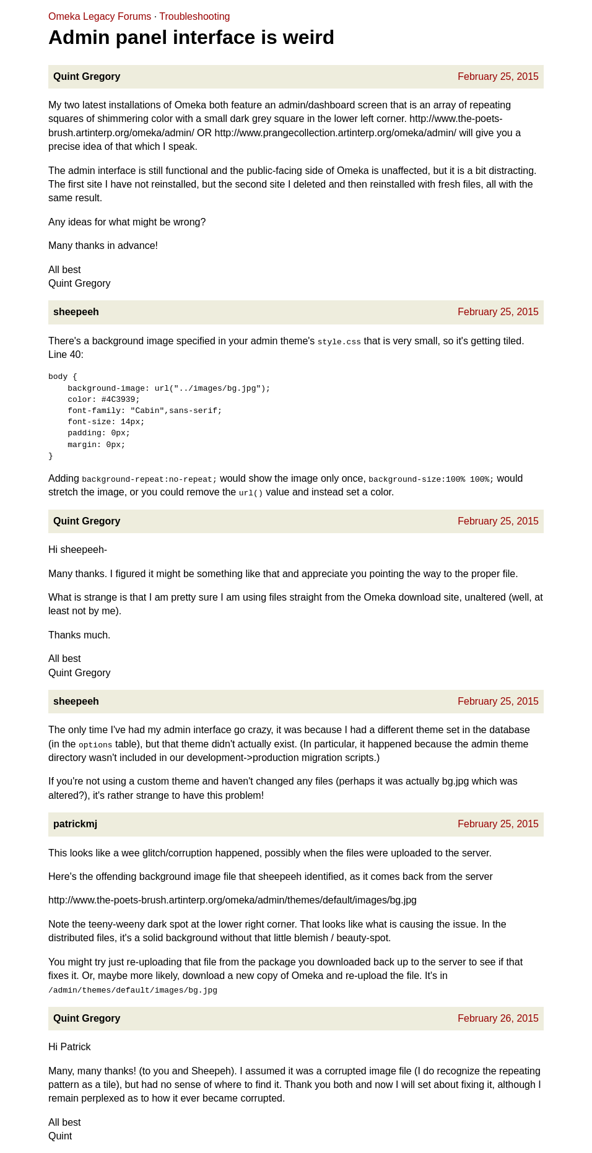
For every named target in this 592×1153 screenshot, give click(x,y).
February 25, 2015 (498, 76)
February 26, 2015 (498, 1018)
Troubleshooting (194, 16)
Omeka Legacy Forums (99, 16)
